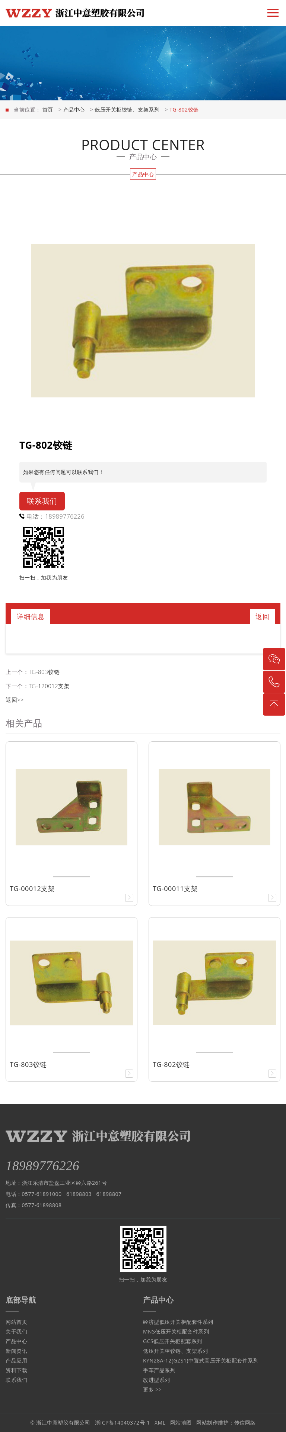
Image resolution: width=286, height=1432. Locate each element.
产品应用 (16, 1360)
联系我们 (42, 501)
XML (160, 1422)
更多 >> (152, 1389)
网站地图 (181, 1422)
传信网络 (245, 1422)
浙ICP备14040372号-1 (122, 1422)
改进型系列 (156, 1379)
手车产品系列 (159, 1370)
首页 (47, 109)
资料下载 (16, 1370)
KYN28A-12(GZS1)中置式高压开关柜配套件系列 (200, 1360)
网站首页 (16, 1321)
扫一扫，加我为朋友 (43, 577)
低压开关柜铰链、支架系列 (127, 109)
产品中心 (74, 109)
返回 (262, 616)
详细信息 (30, 616)
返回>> (15, 699)
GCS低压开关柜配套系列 (172, 1341)
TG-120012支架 (49, 686)
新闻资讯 (16, 1350)
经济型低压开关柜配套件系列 (178, 1321)
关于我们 (16, 1331)
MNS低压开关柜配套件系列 (176, 1331)
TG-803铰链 (44, 671)
